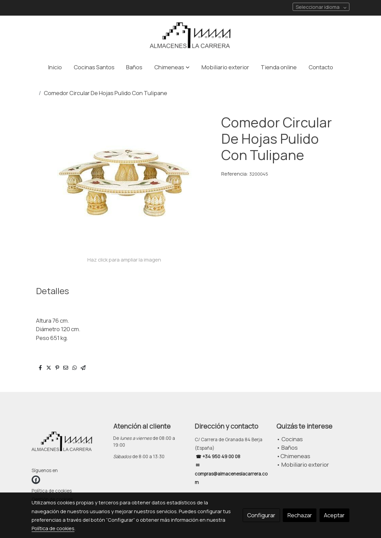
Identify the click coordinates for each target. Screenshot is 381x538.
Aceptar (334, 515)
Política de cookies (52, 491)
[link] (190, 36)
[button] (172, 67)
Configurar (261, 515)
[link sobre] (68, 444)
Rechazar (300, 515)
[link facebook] (36, 480)
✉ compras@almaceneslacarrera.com (231, 473)
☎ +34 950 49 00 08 (217, 456)
